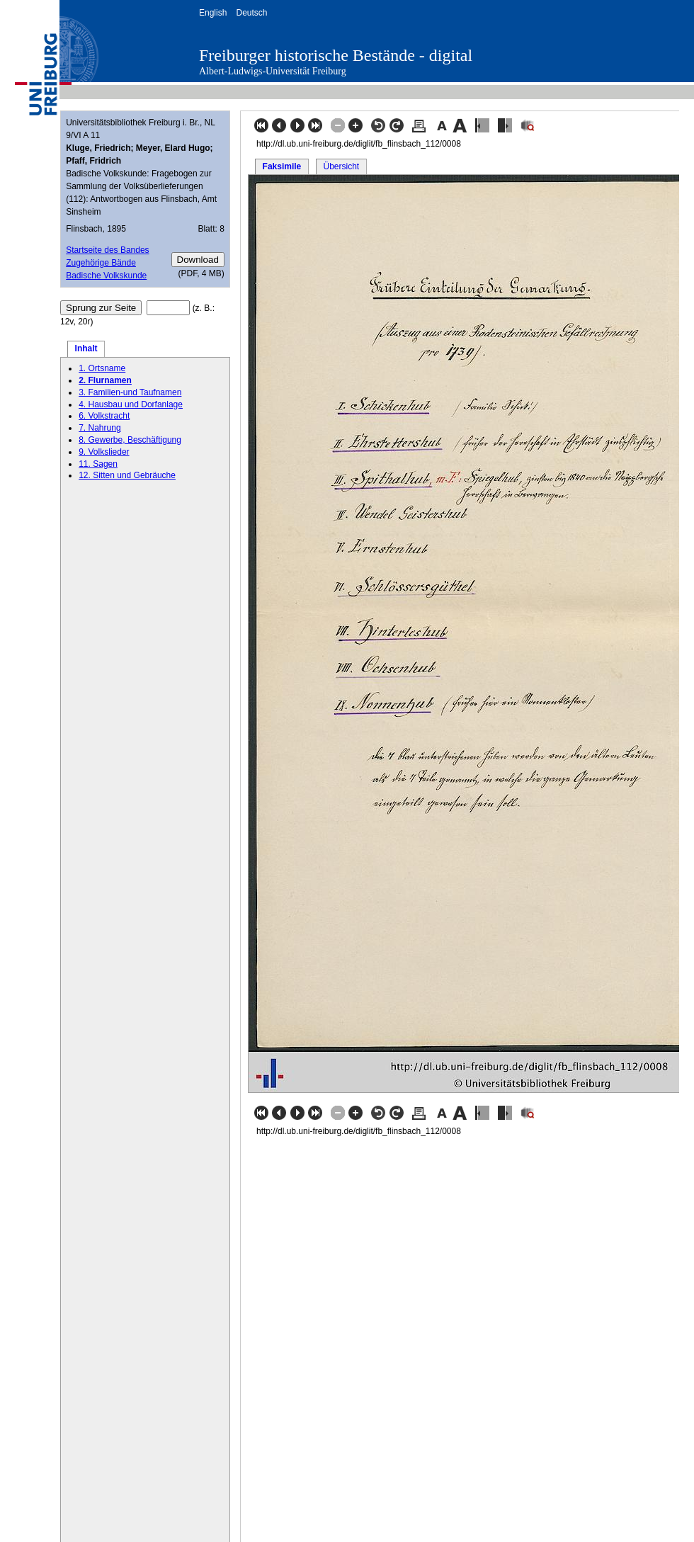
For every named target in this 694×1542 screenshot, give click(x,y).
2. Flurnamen (105, 380)
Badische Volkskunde (106, 275)
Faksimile (282, 166)
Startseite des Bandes (107, 250)
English (213, 13)
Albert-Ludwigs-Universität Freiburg (272, 71)
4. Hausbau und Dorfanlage (131, 404)
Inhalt (86, 348)
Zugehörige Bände (101, 263)
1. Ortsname (102, 368)
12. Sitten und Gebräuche (127, 475)
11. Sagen (98, 464)
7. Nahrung (99, 428)
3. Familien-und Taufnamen (130, 392)
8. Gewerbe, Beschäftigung (130, 440)
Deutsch (251, 13)
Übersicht (341, 166)
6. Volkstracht (104, 416)
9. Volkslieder (104, 452)
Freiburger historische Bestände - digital (335, 55)
